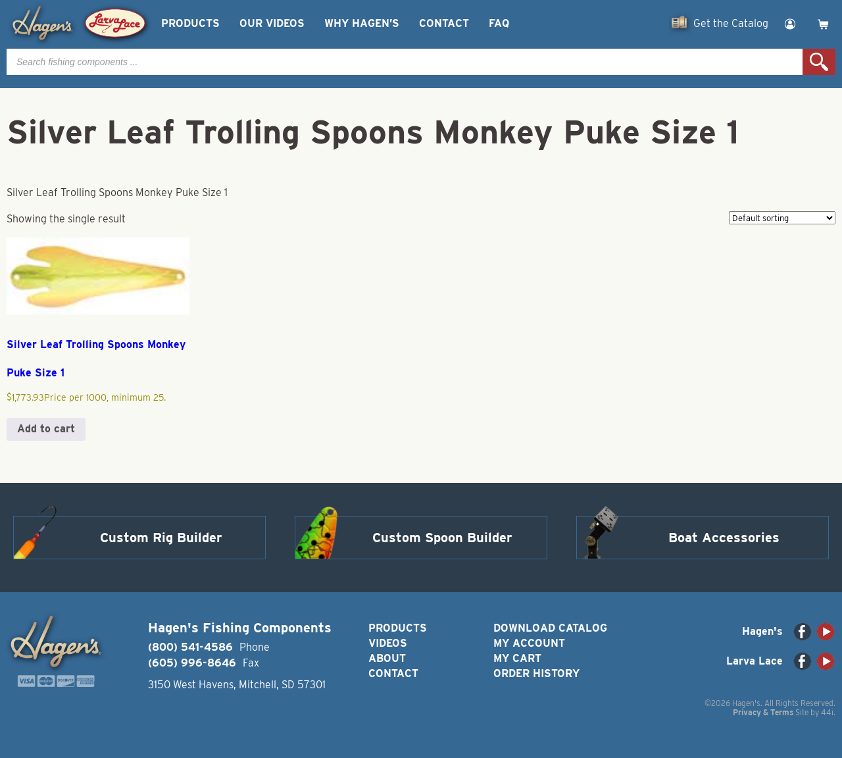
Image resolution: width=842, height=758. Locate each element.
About (387, 658)
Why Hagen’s (361, 23)
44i (827, 712)
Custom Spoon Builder (442, 537)
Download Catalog (550, 628)
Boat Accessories (724, 537)
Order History (536, 673)
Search (819, 62)
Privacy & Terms (763, 712)
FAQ (499, 23)
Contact (444, 23)
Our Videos (272, 23)
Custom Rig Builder (161, 537)
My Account (529, 643)
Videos (387, 643)
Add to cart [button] (46, 428)
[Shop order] (782, 217)
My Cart (517, 658)
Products (190, 23)
